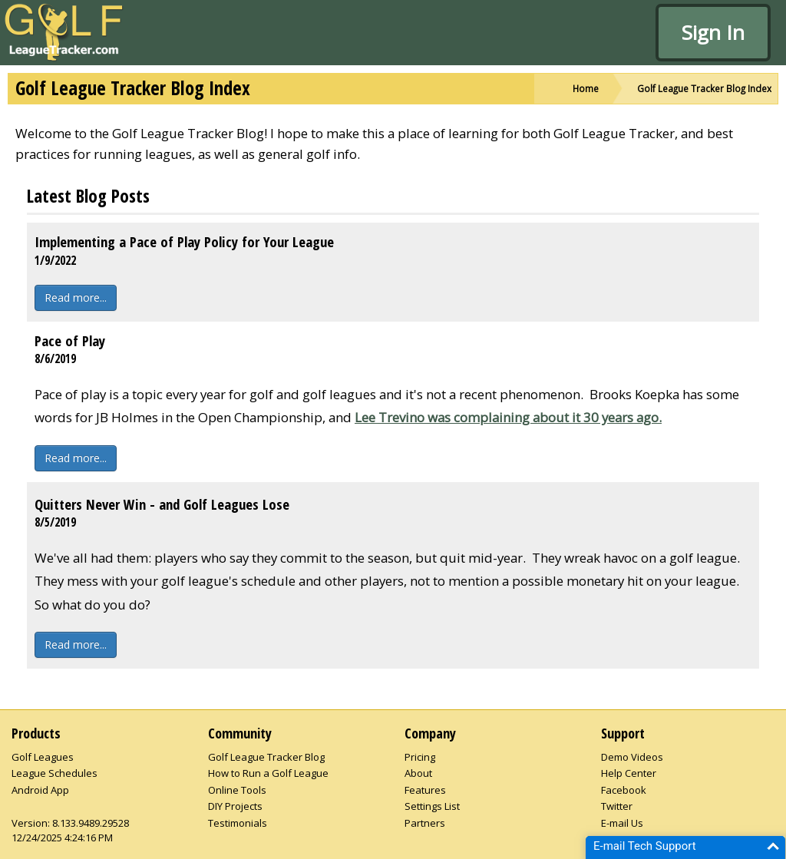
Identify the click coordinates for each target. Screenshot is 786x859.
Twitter (616, 806)
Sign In (713, 32)
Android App (40, 790)
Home (586, 88)
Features (425, 790)
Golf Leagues (43, 757)
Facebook (623, 790)
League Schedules (54, 773)
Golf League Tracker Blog (266, 757)
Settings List (432, 806)
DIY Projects (235, 806)
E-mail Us (622, 823)
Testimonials (237, 823)
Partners (425, 823)
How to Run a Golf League (268, 773)
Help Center (628, 773)
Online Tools (237, 790)
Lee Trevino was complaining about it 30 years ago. (508, 417)
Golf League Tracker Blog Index (704, 88)
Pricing (420, 757)
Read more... (76, 297)
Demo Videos (632, 757)
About (418, 773)
